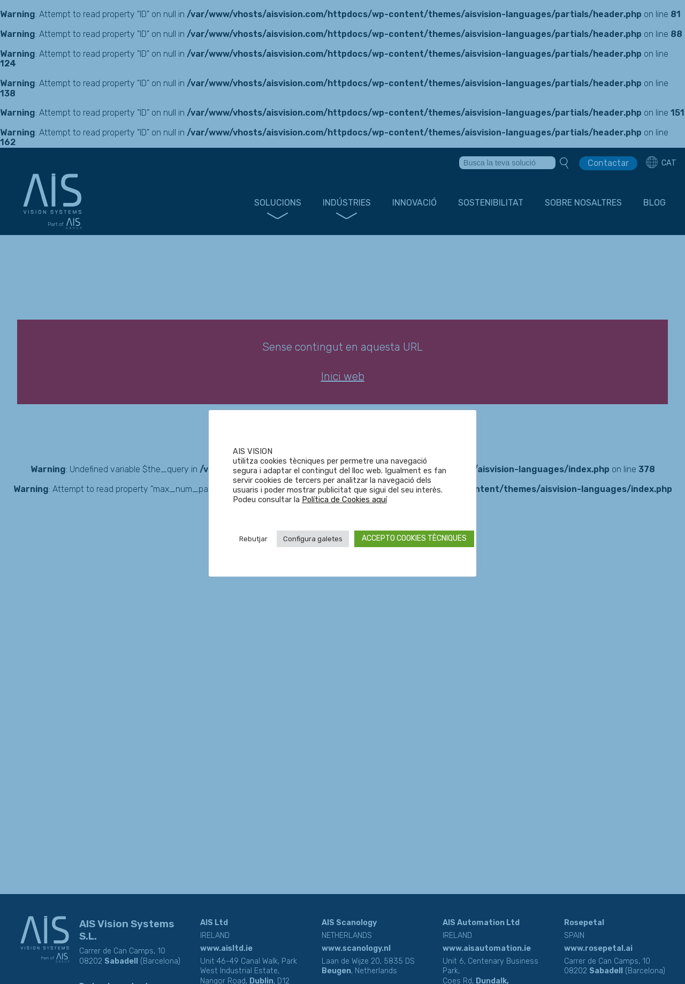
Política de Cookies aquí (344, 499)
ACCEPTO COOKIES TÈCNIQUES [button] (414, 538)
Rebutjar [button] (253, 539)
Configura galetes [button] (312, 539)
